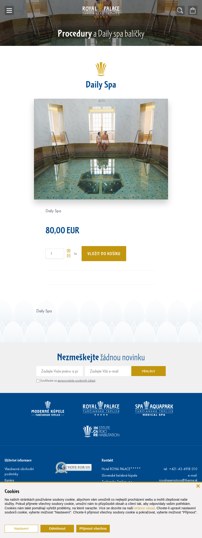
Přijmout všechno (93, 528)
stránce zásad (144, 508)
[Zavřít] (198, 485)
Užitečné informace (18, 460)
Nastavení (21, 528)
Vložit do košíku (103, 253)
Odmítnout (57, 528)
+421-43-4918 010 (183, 469)
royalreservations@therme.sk (178, 480)
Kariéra (9, 480)
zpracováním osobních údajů (76, 381)
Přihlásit (148, 371)
